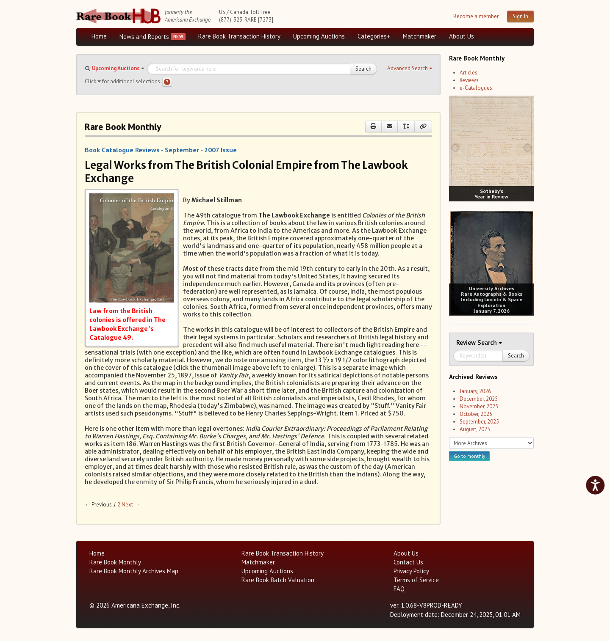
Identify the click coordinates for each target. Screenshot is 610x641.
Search (363, 68)
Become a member (476, 16)
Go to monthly (469, 456)
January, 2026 (475, 391)
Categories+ (374, 36)
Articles (468, 72)
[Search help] (167, 82)
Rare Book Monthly (115, 562)
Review (466, 342)
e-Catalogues (476, 87)
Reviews (469, 80)
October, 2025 (476, 414)
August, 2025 (475, 429)
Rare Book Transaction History (239, 36)
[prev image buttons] (455, 147)
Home (99, 36)
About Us (461, 36)
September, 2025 (479, 421)
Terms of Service (416, 580)
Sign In (520, 16)
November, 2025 (479, 406)
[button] (409, 68)
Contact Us (408, 562)
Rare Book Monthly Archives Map (133, 571)
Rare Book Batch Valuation (277, 580)
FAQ (399, 589)
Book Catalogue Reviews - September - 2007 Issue (161, 150)
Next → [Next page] (131, 504)
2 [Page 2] (118, 504)
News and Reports (144, 37)
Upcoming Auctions (319, 36)
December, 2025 (479, 398)
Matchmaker (419, 36)
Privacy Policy (411, 571)
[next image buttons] (527, 147)
